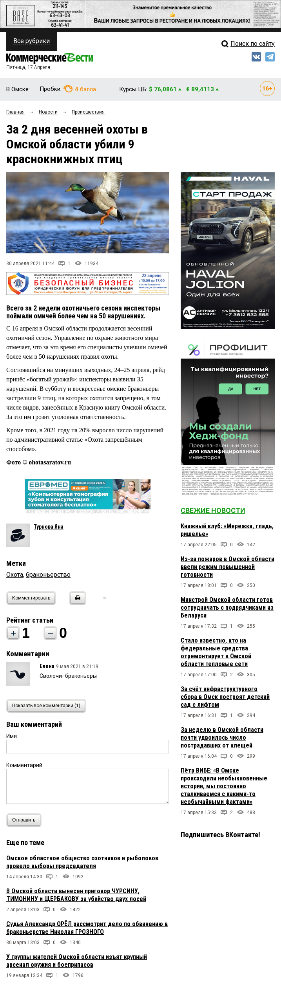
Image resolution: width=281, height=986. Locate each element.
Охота (14, 574)
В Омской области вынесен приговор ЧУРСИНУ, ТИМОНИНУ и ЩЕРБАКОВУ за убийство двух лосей (76, 895)
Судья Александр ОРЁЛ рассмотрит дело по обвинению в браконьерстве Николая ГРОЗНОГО (87, 927)
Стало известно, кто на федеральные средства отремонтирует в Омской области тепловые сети (216, 652)
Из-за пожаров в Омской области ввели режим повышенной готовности (227, 566)
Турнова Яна (48, 527)
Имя (11, 736)
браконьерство (48, 574)
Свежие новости (213, 510)
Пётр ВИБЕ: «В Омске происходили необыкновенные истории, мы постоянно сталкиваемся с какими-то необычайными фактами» (224, 786)
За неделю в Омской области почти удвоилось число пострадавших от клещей (222, 737)
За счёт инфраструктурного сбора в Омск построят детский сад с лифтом (225, 696)
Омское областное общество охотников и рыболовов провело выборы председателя (82, 862)
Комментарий (24, 765)
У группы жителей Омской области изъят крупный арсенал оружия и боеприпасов (76, 960)
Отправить (25, 820)
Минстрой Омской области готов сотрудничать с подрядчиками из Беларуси (227, 607)
